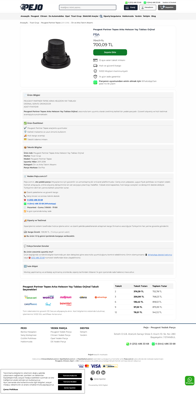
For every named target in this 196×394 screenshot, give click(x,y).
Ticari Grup (76, 16)
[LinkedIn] (103, 372)
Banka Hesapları (29, 332)
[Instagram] (93, 372)
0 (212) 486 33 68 (35, 200)
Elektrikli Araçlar (90, 16)
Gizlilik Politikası (28, 338)
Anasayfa (25, 16)
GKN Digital (103, 385)
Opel (67, 16)
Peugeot (35, 16)
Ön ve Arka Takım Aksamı (82, 23)
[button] (98, 378)
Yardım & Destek (169, 2)
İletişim (146, 16)
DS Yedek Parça (58, 341)
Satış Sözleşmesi (28, 335)
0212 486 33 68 (38, 258)
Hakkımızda (128, 16)
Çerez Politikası (10, 389)
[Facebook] (98, 372)
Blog (153, 16)
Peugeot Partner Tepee (55, 23)
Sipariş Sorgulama (110, 16)
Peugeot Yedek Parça (61, 332)
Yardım (138, 16)
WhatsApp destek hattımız (160, 255)
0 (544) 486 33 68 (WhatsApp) (41, 203)
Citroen (43, 16)
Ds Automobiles (56, 16)
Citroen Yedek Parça (60, 335)
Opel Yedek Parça (59, 338)
